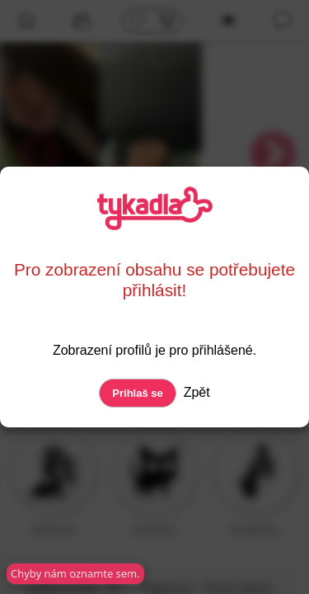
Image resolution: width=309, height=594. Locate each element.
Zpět (194, 392)
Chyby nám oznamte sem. (70, 573)
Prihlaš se (137, 393)
